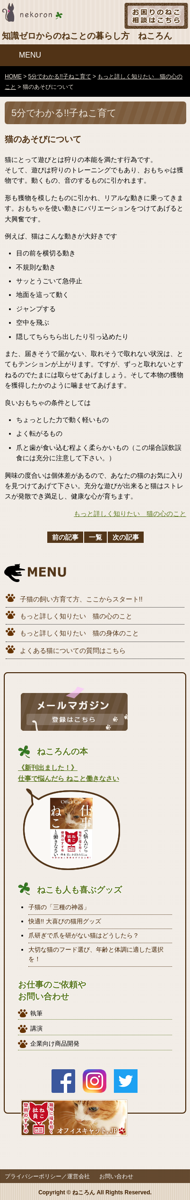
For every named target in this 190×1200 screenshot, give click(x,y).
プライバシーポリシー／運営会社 (47, 1176)
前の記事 (65, 537)
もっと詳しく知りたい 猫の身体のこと (79, 633)
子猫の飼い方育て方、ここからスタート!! (81, 599)
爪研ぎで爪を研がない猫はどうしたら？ (83, 935)
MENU (30, 55)
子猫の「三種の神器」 (59, 907)
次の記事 (125, 537)
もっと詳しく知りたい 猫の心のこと (130, 513)
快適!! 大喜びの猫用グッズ (64, 921)
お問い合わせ (116, 1176)
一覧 (95, 537)
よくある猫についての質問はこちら (73, 650)
